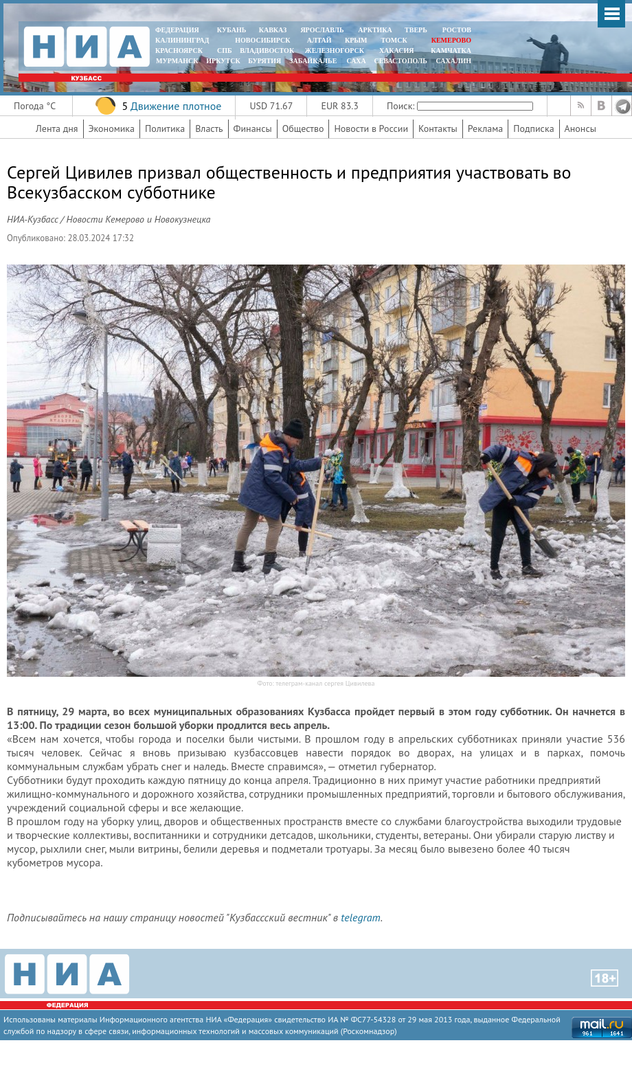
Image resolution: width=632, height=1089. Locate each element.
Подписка (533, 128)
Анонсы (580, 128)
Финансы (253, 128)
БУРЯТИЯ (264, 61)
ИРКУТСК (223, 61)
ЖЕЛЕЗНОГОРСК (334, 50)
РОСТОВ (456, 30)
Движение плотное (176, 106)
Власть (209, 128)
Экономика (112, 128)
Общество (303, 128)
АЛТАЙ (319, 40)
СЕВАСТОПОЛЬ (400, 61)
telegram (360, 917)
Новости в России (371, 128)
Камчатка (450, 50)
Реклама (486, 128)
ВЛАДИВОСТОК (267, 50)
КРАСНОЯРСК (179, 50)
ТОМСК (396, 40)
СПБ (224, 50)
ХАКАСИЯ (395, 50)
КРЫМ (356, 40)
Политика (165, 128)
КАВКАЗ (273, 30)
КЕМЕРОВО (451, 40)
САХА (355, 61)
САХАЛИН (453, 61)
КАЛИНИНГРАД (182, 40)
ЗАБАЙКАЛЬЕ (314, 61)
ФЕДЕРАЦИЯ (177, 30)
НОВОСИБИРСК (262, 40)
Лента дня (57, 128)
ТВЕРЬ (416, 30)
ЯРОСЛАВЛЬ (321, 30)
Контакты (438, 128)
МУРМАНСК (177, 61)
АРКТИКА (375, 30)
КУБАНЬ (231, 30)
